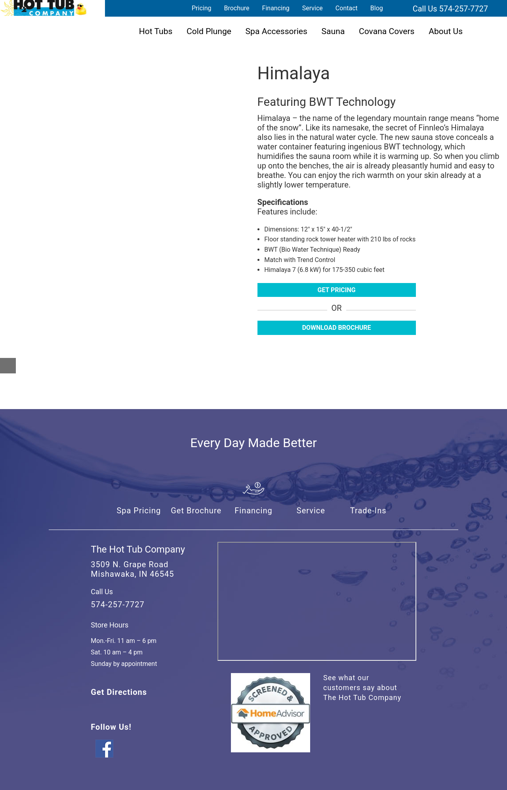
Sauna (333, 31)
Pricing (202, 8)
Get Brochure (196, 510)
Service (312, 8)
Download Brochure (336, 327)
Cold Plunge (209, 31)
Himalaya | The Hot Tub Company (43, 8)
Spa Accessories (276, 31)
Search (399, 8)
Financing (276, 8)
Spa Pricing (138, 510)
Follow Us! (111, 727)
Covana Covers (387, 31)
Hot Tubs (156, 31)
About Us (446, 31)
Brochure (236, 8)
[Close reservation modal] (8, 365)
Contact (346, 8)
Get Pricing (337, 290)
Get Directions (119, 692)
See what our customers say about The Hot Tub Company (362, 687)
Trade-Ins (368, 510)
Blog (376, 8)
